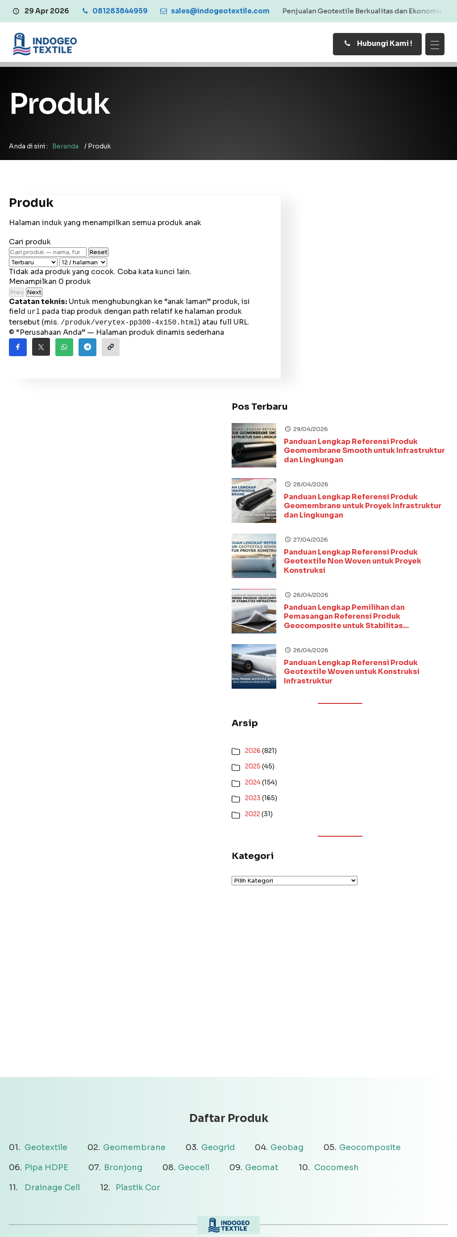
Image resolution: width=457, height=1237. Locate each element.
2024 (317, 582)
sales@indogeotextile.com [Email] (359, 1134)
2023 (317, 598)
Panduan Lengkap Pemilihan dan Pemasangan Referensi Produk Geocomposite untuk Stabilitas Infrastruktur (392, 417)
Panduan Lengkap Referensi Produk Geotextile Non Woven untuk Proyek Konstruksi (394, 361)
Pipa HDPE (46, 968)
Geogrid (218, 947)
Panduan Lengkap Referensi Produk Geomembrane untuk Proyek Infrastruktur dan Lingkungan (394, 306)
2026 (317, 551)
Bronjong (123, 968)
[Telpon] (114, 11)
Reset (98, 257)
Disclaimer (181, 1218)
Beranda (65, 151)
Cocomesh (336, 968)
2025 (317, 567)
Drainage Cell (52, 988)
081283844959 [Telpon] (339, 1146)
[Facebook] (407, 1219)
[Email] (214, 11)
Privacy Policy (232, 1218)
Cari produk (30, 246)
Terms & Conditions (299, 1218)
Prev (16, 297)
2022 (317, 614)
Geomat (261, 968)
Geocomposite (370, 947)
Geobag (286, 947)
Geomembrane (134, 947)
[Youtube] (441, 1219)
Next (34, 297)
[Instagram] (424, 1219)
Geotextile (46, 947)
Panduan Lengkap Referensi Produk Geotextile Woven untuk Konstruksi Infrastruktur (395, 472)
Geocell (193, 968)
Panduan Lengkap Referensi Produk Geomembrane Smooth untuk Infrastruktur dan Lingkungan (393, 251)
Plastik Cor (138, 988)
